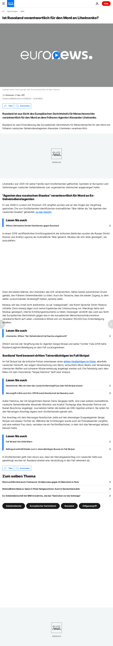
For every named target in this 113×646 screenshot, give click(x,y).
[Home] (3, 11)
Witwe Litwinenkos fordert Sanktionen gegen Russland (32, 225)
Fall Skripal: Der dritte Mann (19, 441)
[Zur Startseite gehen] (10, 3)
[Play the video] (56, 55)
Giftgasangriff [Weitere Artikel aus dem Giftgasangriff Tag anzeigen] (90, 506)
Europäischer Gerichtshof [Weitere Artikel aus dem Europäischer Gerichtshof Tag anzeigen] (43, 506)
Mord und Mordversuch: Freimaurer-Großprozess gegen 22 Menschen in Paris (40, 482)
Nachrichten (12, 11)
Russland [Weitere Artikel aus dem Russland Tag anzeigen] (69, 506)
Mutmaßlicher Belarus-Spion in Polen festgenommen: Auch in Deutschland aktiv (41, 489)
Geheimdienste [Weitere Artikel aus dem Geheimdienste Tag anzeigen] (13, 506)
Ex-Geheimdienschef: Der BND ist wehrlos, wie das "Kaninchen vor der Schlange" (41, 495)
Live (106, 3)
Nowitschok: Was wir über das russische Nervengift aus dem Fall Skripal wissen (44, 385)
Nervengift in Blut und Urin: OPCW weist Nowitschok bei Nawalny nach (40, 393)
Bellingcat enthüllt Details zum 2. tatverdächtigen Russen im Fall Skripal (40, 449)
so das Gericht (43, 212)
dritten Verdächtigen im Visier (80, 361)
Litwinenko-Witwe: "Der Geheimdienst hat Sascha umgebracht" (36, 336)
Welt (22, 11)
